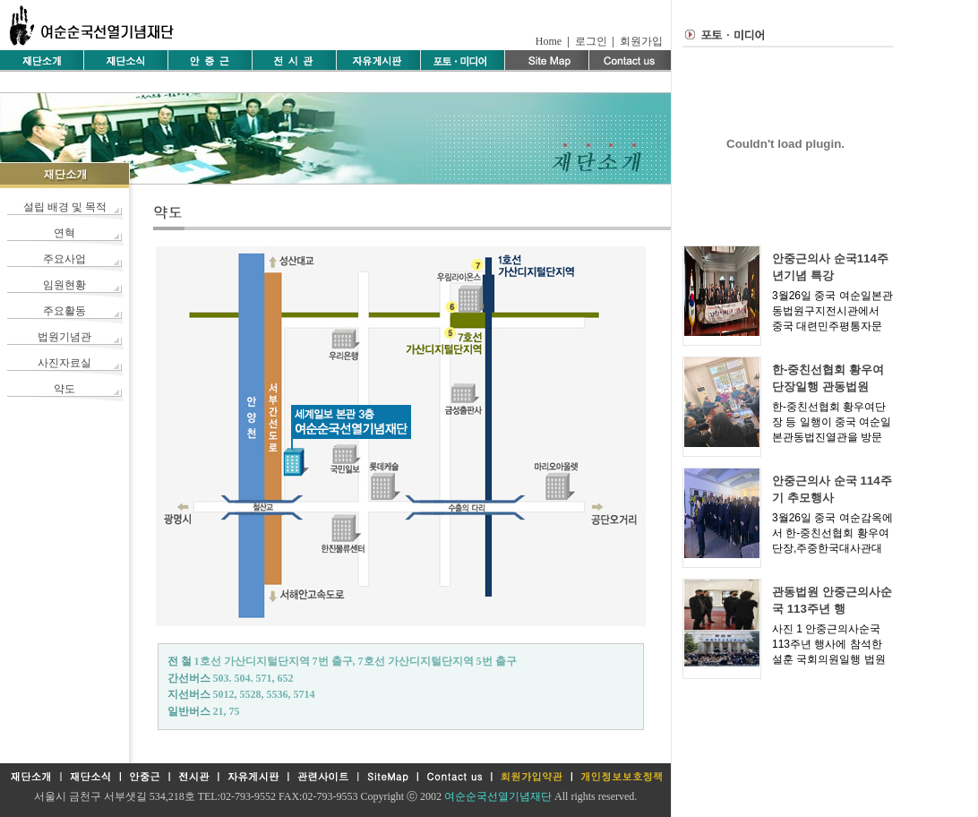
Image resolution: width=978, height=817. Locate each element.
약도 (64, 389)
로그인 (591, 41)
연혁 (64, 233)
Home (549, 41)
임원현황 (64, 285)
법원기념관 (64, 337)
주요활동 (64, 311)
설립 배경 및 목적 (65, 207)
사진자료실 (64, 363)
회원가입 (641, 41)
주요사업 (64, 259)
